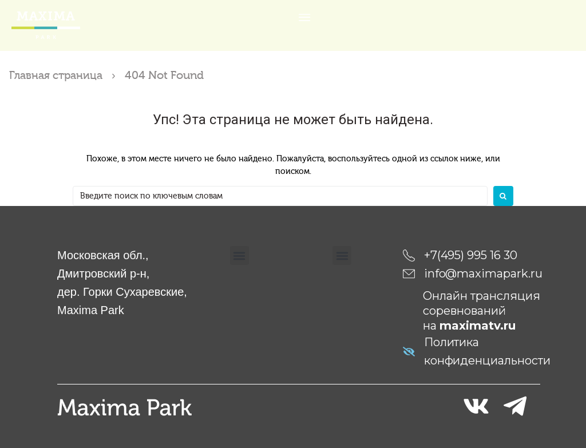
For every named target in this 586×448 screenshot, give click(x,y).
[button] (239, 255)
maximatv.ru (478, 325)
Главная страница (58, 75)
